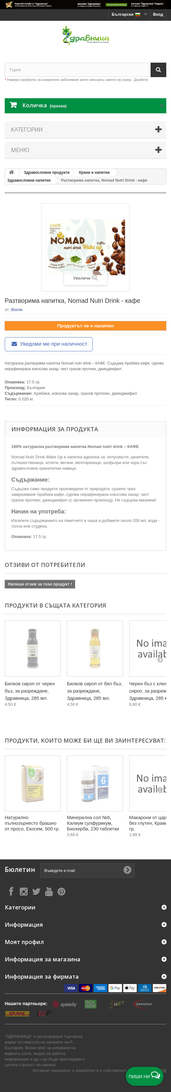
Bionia (16, 309)
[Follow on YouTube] (48, 891)
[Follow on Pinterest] (61, 891)
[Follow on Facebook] (11, 891)
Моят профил (24, 942)
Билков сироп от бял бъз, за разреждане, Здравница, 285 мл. (94, 691)
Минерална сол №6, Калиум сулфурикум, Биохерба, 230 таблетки (93, 823)
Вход (158, 14)
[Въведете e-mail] (87, 870)
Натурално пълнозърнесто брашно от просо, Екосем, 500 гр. (32, 823)
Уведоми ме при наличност (48, 344)
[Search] (158, 70)
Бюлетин (20, 870)
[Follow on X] (36, 891)
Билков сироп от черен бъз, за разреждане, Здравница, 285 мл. (30, 691)
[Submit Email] (127, 870)
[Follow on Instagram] (23, 891)
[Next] (160, 659)
